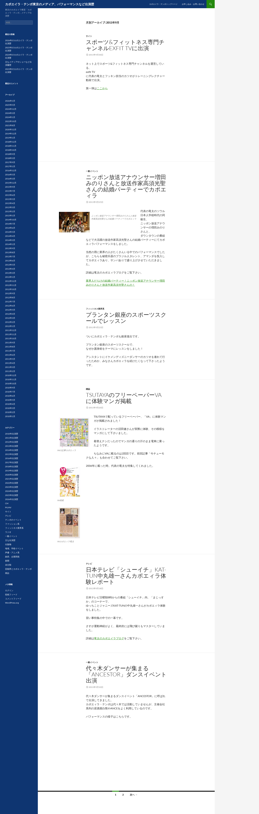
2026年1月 (10, 101)
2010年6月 (10, 396)
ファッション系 (12, 524)
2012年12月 (10, 281)
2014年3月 (10, 240)
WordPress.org (12, 602)
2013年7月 (10, 256)
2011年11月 (10, 334)
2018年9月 (10, 154)
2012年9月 (10, 293)
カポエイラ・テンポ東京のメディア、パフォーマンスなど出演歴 (49, 4)
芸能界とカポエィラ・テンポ (18, 569)
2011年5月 (10, 359)
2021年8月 (10, 125)
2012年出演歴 (11, 442)
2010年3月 (10, 408)
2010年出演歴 (11, 433)
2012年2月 (10, 322)
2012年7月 (10, 301)
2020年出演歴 (11, 474)
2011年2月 (10, 371)
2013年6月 (10, 260)
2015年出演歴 (11, 454)
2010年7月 (10, 391)
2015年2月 (10, 211)
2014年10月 (10, 219)
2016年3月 (10, 178)
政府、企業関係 (12, 556)
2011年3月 (10, 367)
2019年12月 (10, 133)
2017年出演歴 (11, 462)
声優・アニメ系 (12, 552)
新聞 (7, 560)
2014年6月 (10, 228)
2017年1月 (10, 166)
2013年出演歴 (11, 446)
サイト (89, 36)
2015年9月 (10, 187)
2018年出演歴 (11, 466)
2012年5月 (10, 309)
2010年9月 (10, 387)
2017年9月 (10, 162)
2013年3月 (10, 273)
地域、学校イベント (14, 548)
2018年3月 (10, 158)
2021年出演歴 (11, 479)
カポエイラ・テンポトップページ (163, 4)
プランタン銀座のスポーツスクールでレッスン (126, 317)
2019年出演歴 (11, 470)
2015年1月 (10, 215)
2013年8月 (10, 252)
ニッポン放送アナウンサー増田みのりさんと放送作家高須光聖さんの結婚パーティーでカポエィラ (126, 186)
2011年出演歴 (11, 438)
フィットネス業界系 (95, 308)
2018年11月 (10, 146)
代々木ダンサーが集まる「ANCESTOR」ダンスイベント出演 (126, 674)
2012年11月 (10, 285)
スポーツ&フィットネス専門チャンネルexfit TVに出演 (125, 45)
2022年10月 (10, 121)
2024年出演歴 (11, 491)
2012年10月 (10, 289)
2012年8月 (10, 297)
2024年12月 (10, 109)
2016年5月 (10, 174)
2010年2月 (10, 412)
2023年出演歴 (11, 487)
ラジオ (8, 532)
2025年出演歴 (11, 495)
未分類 (8, 565)
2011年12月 (10, 330)
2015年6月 (10, 195)
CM (6, 503)
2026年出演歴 (11, 499)
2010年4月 (10, 404)
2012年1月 (10, 326)
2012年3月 (10, 318)
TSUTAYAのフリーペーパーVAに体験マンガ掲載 (124, 397)
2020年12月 (10, 129)
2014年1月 (10, 244)
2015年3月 (10, 207)
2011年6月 (10, 355)
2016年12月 (10, 170)
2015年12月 (10, 182)
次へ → (134, 794)
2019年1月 (10, 137)
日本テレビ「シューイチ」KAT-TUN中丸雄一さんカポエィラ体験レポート (126, 575)
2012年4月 (10, 314)
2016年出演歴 (11, 458)
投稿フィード (11, 594)
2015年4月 (10, 203)
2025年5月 (10, 105)
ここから (102, 88)
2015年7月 (10, 191)
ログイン (9, 590)
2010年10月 (10, 383)
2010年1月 (10, 416)
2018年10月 (10, 150)
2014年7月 (10, 223)
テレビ (89, 563)
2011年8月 (10, 346)
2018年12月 (10, 142)
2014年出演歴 (11, 450)
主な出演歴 (10, 540)
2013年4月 (10, 269)
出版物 (8, 544)
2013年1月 (10, 277)
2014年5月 (10, 232)
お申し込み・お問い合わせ (193, 4)
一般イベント (92, 171)
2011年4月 (10, 363)
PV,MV (8, 507)
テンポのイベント (13, 519)
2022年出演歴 (11, 483)
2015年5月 (10, 199)
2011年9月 (10, 342)
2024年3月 (10, 113)
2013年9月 (10, 248)
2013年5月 (10, 264)
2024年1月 (10, 117)
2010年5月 (10, 400)
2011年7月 (10, 350)
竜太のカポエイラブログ (109, 638)
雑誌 (88, 389)
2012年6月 (10, 305)
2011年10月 (10, 338)
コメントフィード (13, 598)
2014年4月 (10, 236)
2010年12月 (10, 375)
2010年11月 (10, 379)
